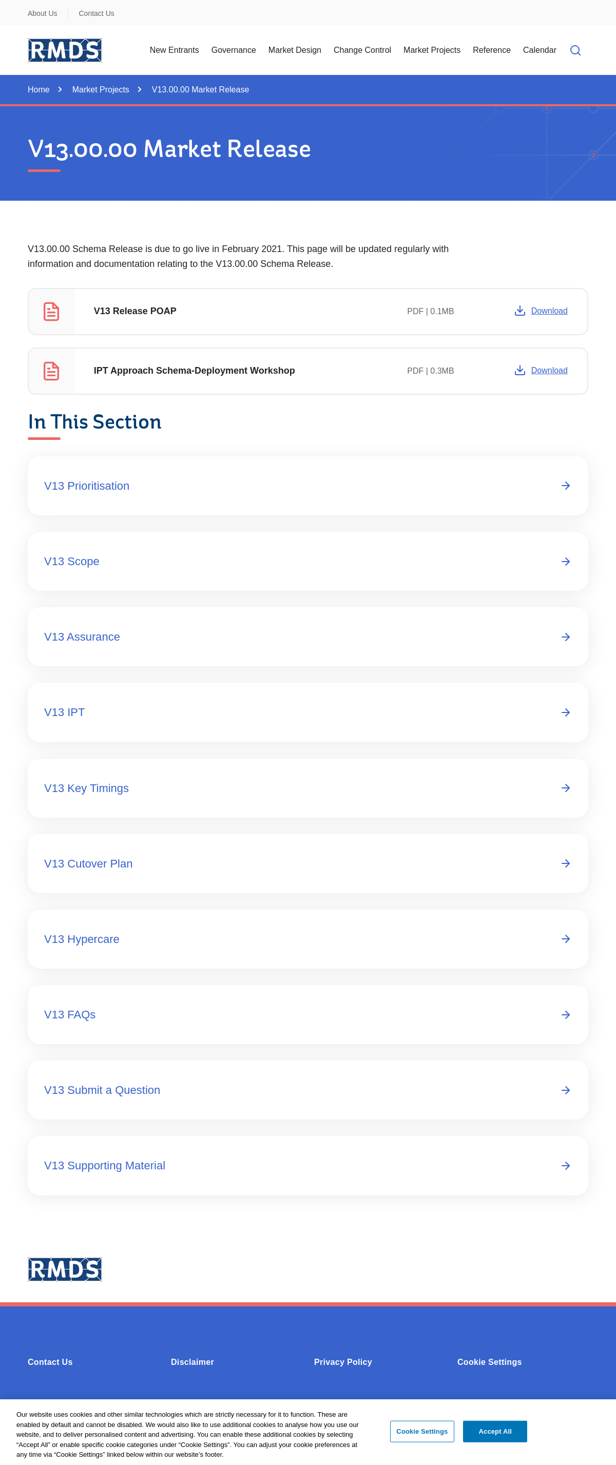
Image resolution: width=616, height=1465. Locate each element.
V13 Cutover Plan (308, 863)
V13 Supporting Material (308, 1165)
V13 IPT (308, 712)
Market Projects (100, 89)
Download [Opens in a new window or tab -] (541, 310)
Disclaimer (192, 1362)
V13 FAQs (308, 1014)
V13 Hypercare (308, 939)
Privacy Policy (343, 1362)
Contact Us (96, 13)
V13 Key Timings (308, 788)
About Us (42, 13)
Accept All (495, 1437)
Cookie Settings (489, 1362)
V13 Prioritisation (308, 485)
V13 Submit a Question (308, 1090)
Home (39, 89)
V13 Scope (308, 561)
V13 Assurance (308, 636)
